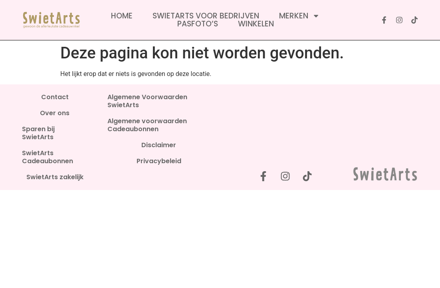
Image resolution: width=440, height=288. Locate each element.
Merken (299, 16)
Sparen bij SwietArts (38, 133)
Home (122, 16)
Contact (55, 97)
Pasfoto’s (197, 24)
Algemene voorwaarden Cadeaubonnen (147, 125)
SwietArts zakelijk (54, 177)
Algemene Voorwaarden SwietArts (147, 101)
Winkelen (256, 24)
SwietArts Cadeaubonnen (47, 157)
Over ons (54, 113)
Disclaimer (158, 145)
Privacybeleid (159, 161)
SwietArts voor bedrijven (206, 16)
